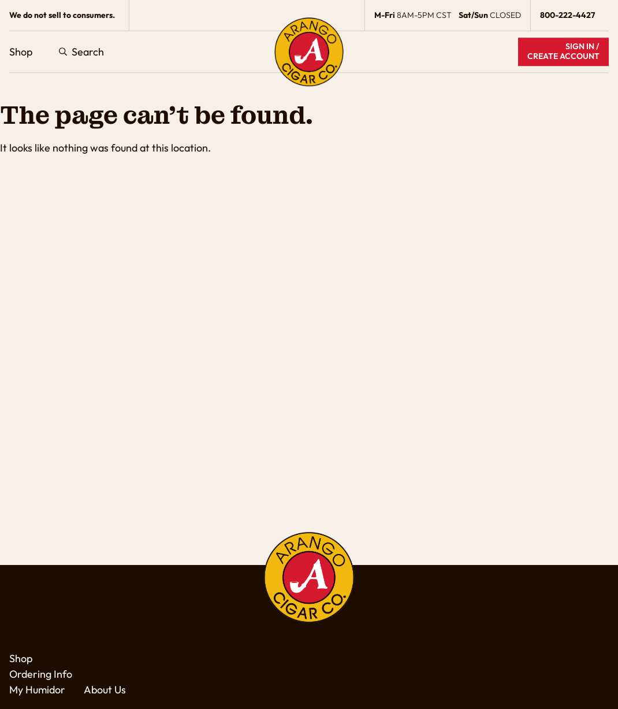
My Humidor (37, 689)
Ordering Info (40, 673)
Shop (20, 51)
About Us (105, 689)
